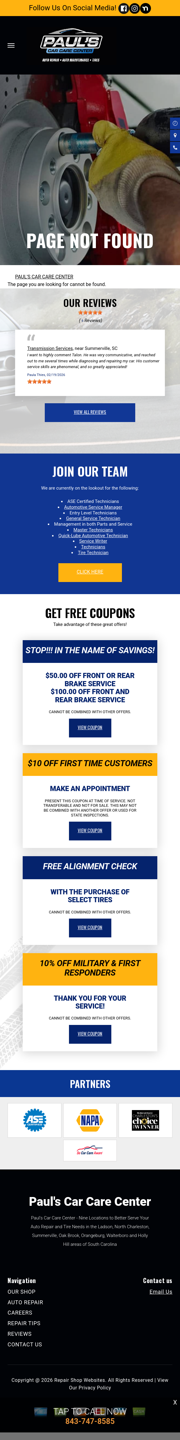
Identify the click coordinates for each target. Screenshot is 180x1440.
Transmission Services (50, 348)
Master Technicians (93, 530)
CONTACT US (25, 1344)
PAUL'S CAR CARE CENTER (44, 277)
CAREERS (20, 1312)
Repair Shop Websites (79, 1380)
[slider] (90, 312)
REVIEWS (20, 1334)
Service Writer (93, 541)
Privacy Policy (95, 1388)
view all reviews (90, 411)
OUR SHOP (22, 1292)
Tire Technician (93, 552)
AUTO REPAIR (25, 1302)
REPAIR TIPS (24, 1323)
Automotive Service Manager (93, 507)
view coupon (90, 727)
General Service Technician (93, 518)
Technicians (93, 547)
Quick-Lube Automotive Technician (93, 535)
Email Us (160, 1292)
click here (90, 572)
